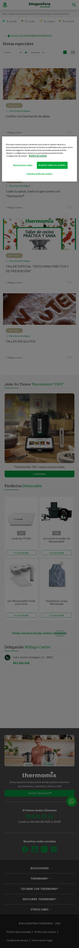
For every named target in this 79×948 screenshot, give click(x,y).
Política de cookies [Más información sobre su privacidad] (38, 156)
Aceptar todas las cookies (52, 165)
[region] (39, 158)
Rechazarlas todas (23, 165)
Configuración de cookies (39, 174)
